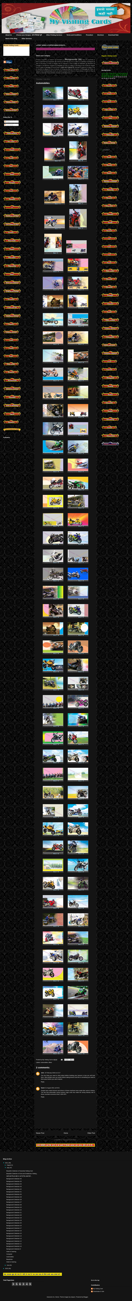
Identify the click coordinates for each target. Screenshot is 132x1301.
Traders (38, 72)
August (9, 1165)
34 (108, 77)
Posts (7, 121)
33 (106, 77)
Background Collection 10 (13, 1246)
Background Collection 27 (13, 1202)
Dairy (37, 63)
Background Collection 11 (13, 1243)
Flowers (53, 65)
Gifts (83, 65)
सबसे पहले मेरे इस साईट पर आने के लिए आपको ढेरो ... (19, 1176)
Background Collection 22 (13, 1210)
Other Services (27, 38)
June (8, 1265)
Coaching (83, 61)
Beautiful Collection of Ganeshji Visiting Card (19, 1171)
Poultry (91, 69)
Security (55, 71)
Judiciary (84, 67)
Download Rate (113, 35)
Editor (75, 63)
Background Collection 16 (13, 1230)
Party (69, 69)
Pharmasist (84, 69)
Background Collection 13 (13, 1238)
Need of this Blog (11, 38)
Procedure (89, 35)
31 (102, 77)
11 (115, 73)
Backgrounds (71, 59)
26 (118, 75)
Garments (77, 65)
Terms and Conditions (74, 35)
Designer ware (57, 63)
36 (112, 77)
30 (126, 75)
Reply (42, 1082)
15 (123, 73)
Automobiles (59, 59)
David (43, 1088)
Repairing (48, 71)
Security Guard (62, 71)
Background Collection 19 (13, 1218)
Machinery (40, 69)
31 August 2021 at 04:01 (52, 1088)
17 (127, 73)
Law (94, 67)
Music (52, 69)
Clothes (77, 61)
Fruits (66, 65)
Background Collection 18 (13, 1220)
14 (121, 73)
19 (104, 75)
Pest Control (76, 69)
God (87, 65)
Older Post (91, 1133)
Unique (59, 72)
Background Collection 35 (13, 1178)
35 (110, 77)
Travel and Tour (51, 72)
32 (104, 77)
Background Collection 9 (13, 1249)
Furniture (71, 65)
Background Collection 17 (13, 1228)
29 (124, 75)
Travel (43, 72)
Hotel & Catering (11, 1251)
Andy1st (59, 1079)
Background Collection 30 (13, 1194)
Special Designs (80, 71)
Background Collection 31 (13, 1192)
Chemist (66, 61)
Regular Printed (39, 71)
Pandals (64, 69)
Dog (71, 63)
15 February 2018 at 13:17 (52, 1073)
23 (112, 75)
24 (114, 75)
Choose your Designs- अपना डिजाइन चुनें (29, 35)
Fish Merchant (46, 65)
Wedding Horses (67, 72)
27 (120, 75)
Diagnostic (65, 63)
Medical (47, 69)
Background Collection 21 (13, 1212)
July (8, 1167)
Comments (9, 125)
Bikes (37, 61)
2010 (6, 1268)
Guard (42, 67)
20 (106, 75)
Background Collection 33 (13, 1186)
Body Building (44, 61)
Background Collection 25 (13, 1223)
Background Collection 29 (13, 1197)
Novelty (58, 69)
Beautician (90, 59)
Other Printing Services (54, 35)
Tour (92, 71)
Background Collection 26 (13, 1205)
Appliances (44, 59)
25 (116, 75)
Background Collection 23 (13, 1207)
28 (122, 75)
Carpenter (51, 61)
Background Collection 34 (13, 1184)
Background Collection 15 (13, 1233)
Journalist (77, 67)
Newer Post (40, 1133)
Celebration (59, 61)
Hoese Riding (56, 67)
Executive (38, 65)
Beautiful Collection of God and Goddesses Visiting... (22, 1173)
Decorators (43, 63)
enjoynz (73, 1297)
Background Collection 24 (13, 1225)
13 (119, 73)
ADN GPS (63, 1094)
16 (125, 73)
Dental (49, 63)
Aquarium (52, 59)
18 (102, 75)
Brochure (100, 35)
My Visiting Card (98, 1288)
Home (66, 1133)
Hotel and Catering (66, 67)
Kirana (89, 67)
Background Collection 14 (13, 1236)
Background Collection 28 (13, 1199)
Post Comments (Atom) (69, 1140)
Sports (87, 71)
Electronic (90, 63)
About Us (8, 35)
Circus (71, 61)
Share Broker (71, 71)
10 (113, 73)
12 (117, 73)
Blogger (85, 1297)
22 (110, 75)
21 (108, 75)
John (42, 1073)
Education (82, 63)
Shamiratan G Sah (98, 1291)
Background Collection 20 (13, 1215)
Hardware (48, 67)
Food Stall (59, 65)
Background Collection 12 (13, 1241)
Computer (90, 61)
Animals (38, 59)
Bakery (84, 59)
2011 (6, 1163)
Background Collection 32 (13, 1189)
